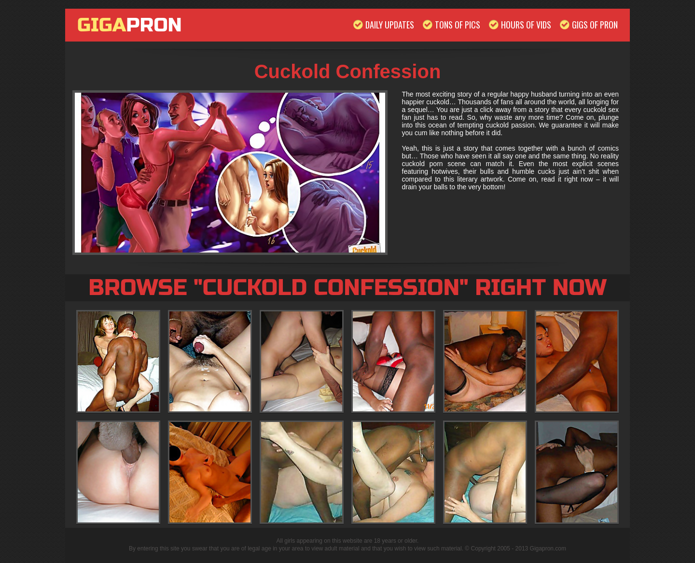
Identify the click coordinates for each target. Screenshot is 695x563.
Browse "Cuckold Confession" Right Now (347, 287)
